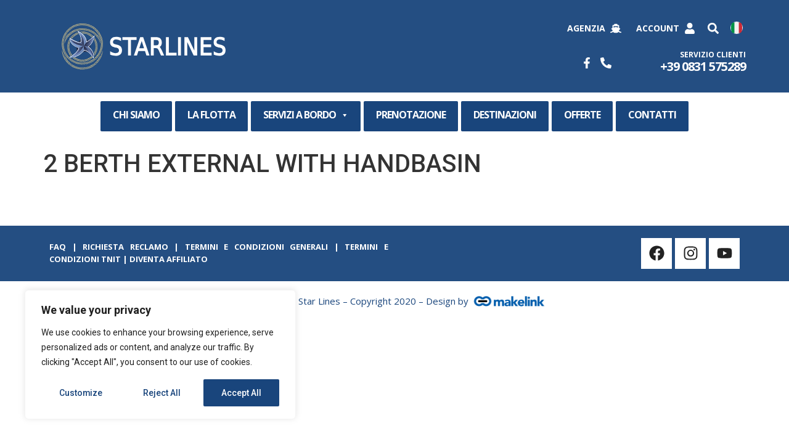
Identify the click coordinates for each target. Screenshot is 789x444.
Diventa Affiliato (168, 259)
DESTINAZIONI (504, 114)
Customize (81, 393)
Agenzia (586, 28)
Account (657, 28)
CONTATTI (652, 114)
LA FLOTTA (211, 114)
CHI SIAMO (136, 114)
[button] (713, 28)
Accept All (241, 393)
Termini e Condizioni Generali (257, 246)
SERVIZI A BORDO (305, 115)
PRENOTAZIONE (411, 114)
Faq (57, 246)
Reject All (162, 393)
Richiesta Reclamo (125, 246)
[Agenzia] (615, 28)
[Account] (689, 28)
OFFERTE (582, 114)
